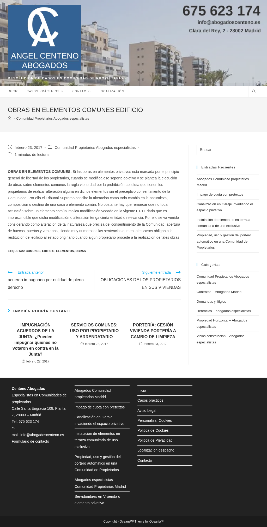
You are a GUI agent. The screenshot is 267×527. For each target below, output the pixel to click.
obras (80, 251)
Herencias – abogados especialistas (224, 311)
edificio (48, 251)
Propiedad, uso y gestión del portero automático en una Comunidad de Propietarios (224, 241)
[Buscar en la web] (253, 92)
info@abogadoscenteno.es (42, 435)
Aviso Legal (146, 410)
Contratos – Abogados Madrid (219, 292)
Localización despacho (155, 450)
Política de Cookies (153, 430)
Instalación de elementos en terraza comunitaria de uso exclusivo (97, 440)
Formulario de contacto (30, 441)
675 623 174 (29, 421)
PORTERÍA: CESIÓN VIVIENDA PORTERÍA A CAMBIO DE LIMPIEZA (153, 331)
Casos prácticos (150, 400)
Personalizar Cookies (154, 420)
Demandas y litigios (211, 301)
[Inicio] (9, 118)
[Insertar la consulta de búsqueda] (228, 150)
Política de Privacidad (155, 440)
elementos (65, 251)
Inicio (141, 390)
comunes (33, 251)
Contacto (144, 460)
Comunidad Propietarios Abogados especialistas (95, 147)
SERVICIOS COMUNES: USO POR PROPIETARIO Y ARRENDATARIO (94, 331)
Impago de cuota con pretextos (220, 194)
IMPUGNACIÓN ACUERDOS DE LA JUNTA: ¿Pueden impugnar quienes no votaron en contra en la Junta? (35, 339)
